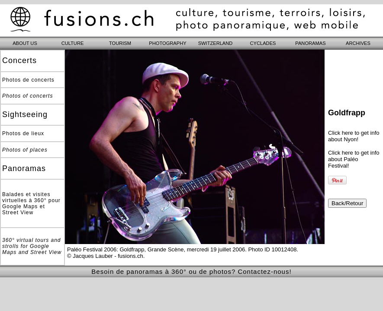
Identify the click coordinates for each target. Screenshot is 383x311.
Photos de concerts (28, 80)
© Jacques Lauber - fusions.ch (105, 256)
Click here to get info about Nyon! (354, 136)
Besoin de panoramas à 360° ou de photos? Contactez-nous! (191, 271)
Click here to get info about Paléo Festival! (354, 159)
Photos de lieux (23, 133)
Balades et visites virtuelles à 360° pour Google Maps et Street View (31, 203)
